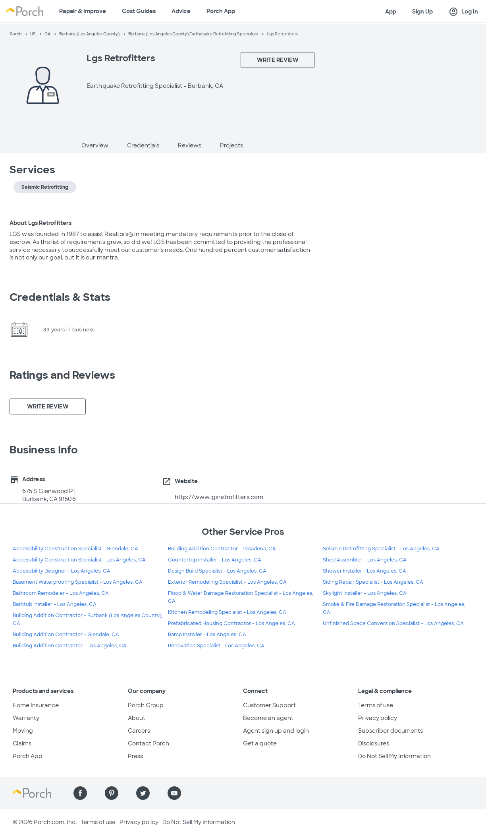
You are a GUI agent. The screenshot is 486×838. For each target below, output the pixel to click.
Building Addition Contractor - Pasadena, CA (222, 549)
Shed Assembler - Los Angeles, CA (365, 560)
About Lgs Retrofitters (40, 222)
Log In (463, 11)
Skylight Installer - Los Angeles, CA (365, 593)
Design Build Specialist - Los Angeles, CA (217, 571)
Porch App (220, 11)
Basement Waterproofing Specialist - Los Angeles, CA (78, 582)
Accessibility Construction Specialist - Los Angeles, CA (79, 560)
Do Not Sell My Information (394, 756)
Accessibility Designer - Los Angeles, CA (61, 571)
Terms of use (375, 705)
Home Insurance (36, 705)
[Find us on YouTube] (174, 793)
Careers (139, 730)
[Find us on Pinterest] (111, 793)
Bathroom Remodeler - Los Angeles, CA (61, 593)
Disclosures (373, 743)
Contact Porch (148, 743)
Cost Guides (139, 11)
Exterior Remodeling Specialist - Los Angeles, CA (227, 582)
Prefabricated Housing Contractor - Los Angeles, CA (231, 623)
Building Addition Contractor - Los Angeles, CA (70, 646)
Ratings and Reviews (62, 375)
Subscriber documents (390, 730)
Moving (23, 730)
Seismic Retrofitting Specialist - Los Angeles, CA (381, 549)
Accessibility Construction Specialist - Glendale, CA (75, 549)
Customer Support (269, 705)
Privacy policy (377, 718)
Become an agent (268, 718)
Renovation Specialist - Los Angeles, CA (216, 646)
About (136, 718)
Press (135, 756)
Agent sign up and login (276, 730)
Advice (181, 11)
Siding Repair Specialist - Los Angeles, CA (373, 582)
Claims (22, 743)
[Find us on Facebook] (80, 793)
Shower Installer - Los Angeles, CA (364, 571)
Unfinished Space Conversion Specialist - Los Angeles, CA (393, 623)
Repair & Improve (82, 11)
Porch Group (146, 705)
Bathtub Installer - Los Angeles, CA (54, 604)
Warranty (26, 718)
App (390, 11)
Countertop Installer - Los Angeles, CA (214, 560)
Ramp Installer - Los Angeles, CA (207, 634)
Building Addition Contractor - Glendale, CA (66, 634)
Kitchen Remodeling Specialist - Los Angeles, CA (227, 612)
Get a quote (260, 743)
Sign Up (422, 11)
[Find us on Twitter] (143, 793)
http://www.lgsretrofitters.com (219, 497)
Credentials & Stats (60, 297)
